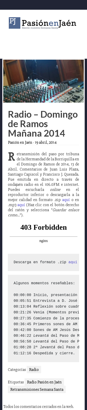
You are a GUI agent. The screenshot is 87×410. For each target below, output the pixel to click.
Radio (34, 369)
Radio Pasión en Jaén (44, 382)
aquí (66, 199)
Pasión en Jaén (43, 23)
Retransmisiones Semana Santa (36, 389)
